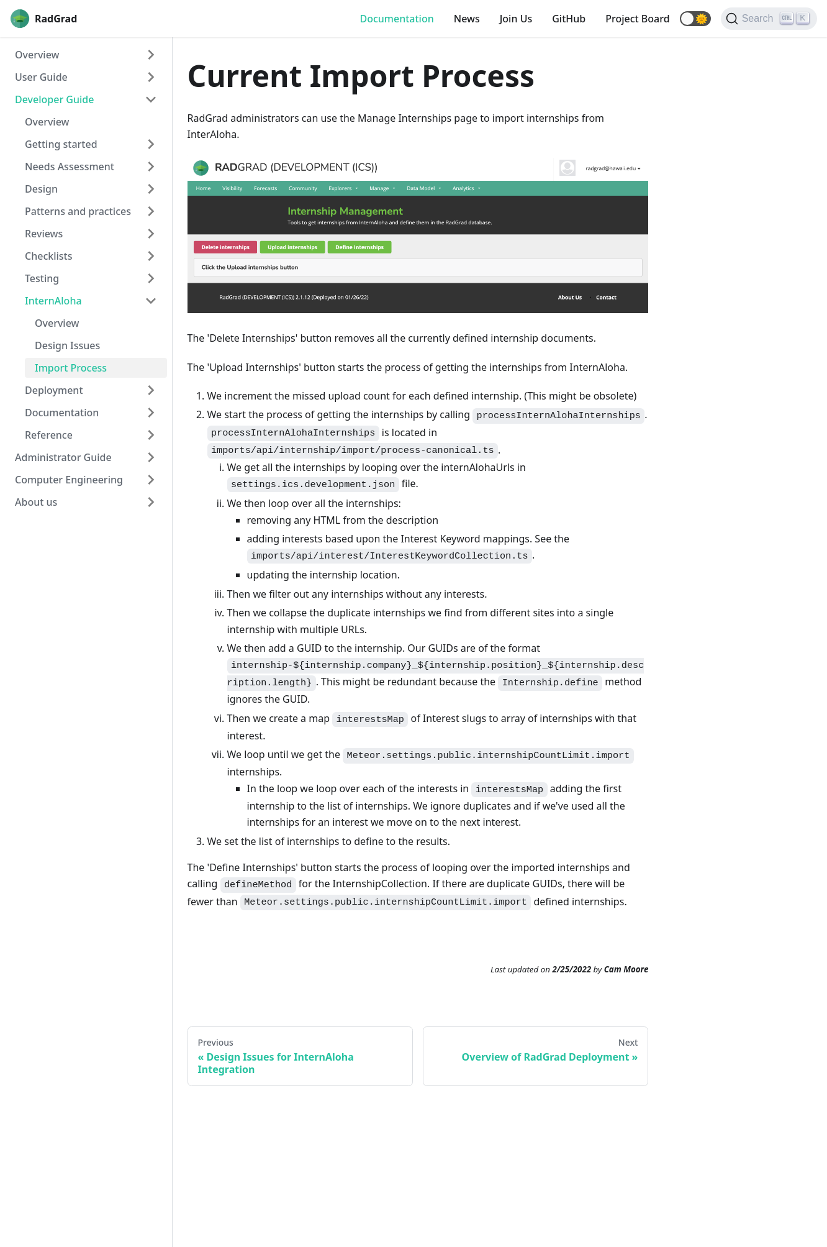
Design (41, 189)
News (467, 18)
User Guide (41, 77)
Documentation (396, 18)
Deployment (54, 390)
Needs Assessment (69, 166)
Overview (37, 55)
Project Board (637, 18)
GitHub (568, 18)
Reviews (44, 233)
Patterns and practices (78, 211)
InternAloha (53, 301)
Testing (42, 278)
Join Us (516, 18)
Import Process (71, 368)
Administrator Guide (63, 457)
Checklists (49, 256)
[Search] (769, 18)
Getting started (61, 144)
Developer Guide (54, 99)
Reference (49, 435)
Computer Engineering (69, 479)
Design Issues (67, 345)
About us (36, 502)
